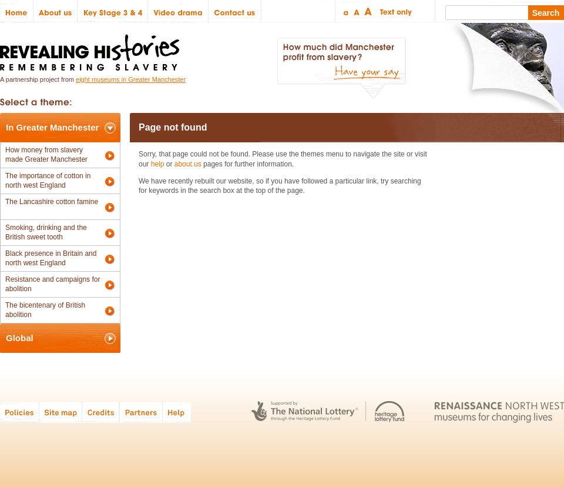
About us (55, 11)
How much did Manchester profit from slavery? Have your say (341, 68)
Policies (19, 412)
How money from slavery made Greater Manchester (46, 155)
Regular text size (356, 11)
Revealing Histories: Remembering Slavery (92, 49)
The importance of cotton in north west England (47, 180)
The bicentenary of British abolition (45, 310)
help (157, 164)
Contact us (235, 11)
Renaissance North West (499, 412)
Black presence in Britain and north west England (50, 258)
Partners (141, 412)
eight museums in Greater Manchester (131, 79)
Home (16, 11)
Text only (394, 11)
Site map (60, 412)
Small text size (345, 11)
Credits (100, 412)
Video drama (178, 11)
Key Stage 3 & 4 (113, 11)
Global (19, 338)
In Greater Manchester (52, 127)
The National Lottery (304, 412)
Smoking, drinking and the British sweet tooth (46, 232)
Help (177, 412)
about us (188, 164)
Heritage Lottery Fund (390, 412)
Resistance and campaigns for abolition (52, 284)
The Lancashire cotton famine (51, 202)
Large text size (368, 11)
